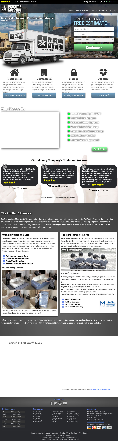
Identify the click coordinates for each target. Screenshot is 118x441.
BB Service (44, 95)
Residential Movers (15, 95)
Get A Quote (99, 149)
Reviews (67, 435)
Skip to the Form (106, 52)
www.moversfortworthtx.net (95, 422)
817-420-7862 (111, 2)
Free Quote (83, 433)
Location (94, 10)
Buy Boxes (103, 95)
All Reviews (71, 197)
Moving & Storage (73, 95)
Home (71, 10)
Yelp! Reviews (60, 197)
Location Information (100, 389)
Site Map (59, 435)
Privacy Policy (50, 435)
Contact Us (103, 10)
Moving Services (82, 10)
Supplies (113, 10)
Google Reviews (47, 197)
